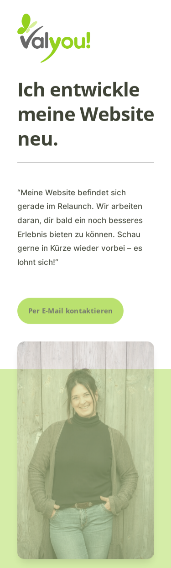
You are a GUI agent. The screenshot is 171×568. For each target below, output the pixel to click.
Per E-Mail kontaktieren (70, 310)
